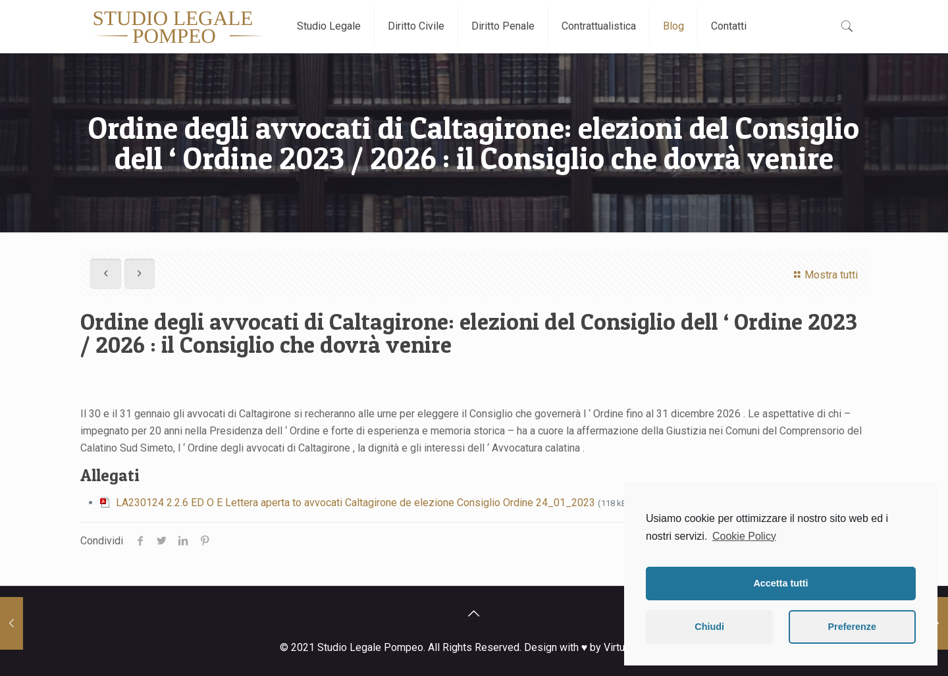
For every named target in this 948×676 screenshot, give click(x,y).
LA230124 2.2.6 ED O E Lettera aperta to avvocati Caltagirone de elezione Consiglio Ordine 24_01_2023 (355, 502)
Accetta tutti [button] (780, 583)
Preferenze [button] (852, 626)
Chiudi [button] (709, 626)
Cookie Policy (744, 536)
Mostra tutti (823, 275)
